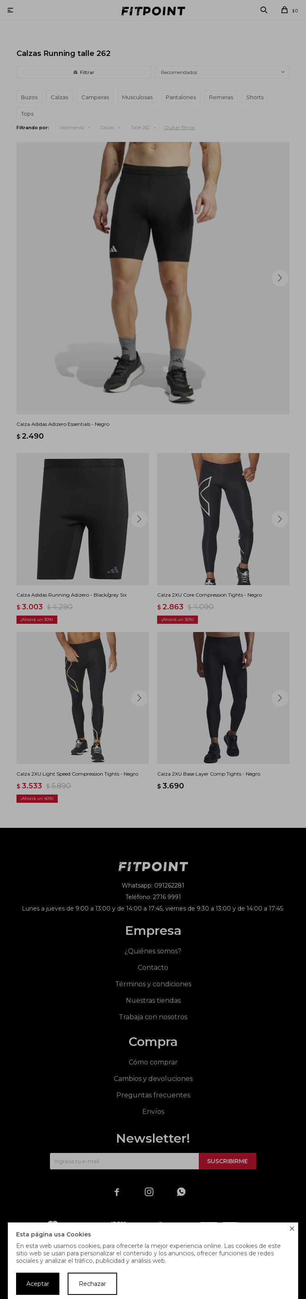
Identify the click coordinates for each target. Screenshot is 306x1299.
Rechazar (92, 1283)
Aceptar (37, 1283)
